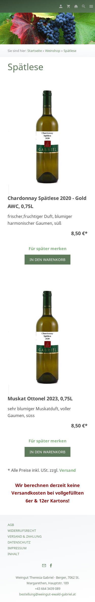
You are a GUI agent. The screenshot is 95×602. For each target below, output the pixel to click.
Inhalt (13, 554)
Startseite (34, 50)
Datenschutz (19, 542)
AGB (11, 524)
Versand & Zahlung (25, 536)
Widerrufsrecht (22, 530)
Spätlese (70, 50)
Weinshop (52, 50)
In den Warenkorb (47, 259)
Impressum (17, 548)
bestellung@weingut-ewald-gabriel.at (47, 594)
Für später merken (47, 248)
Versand (67, 470)
